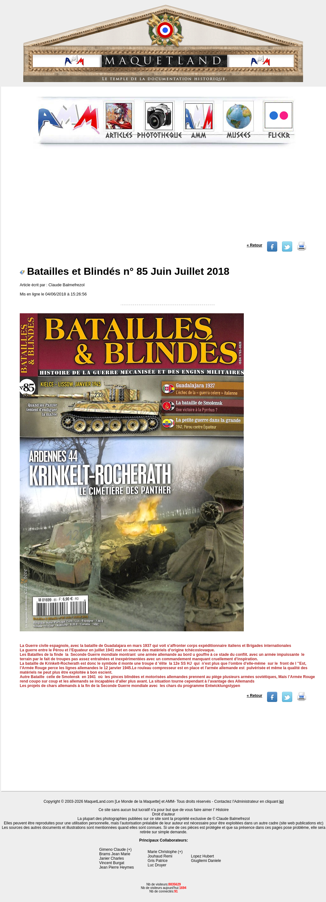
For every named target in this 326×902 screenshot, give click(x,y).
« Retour (254, 245)
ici (281, 801)
